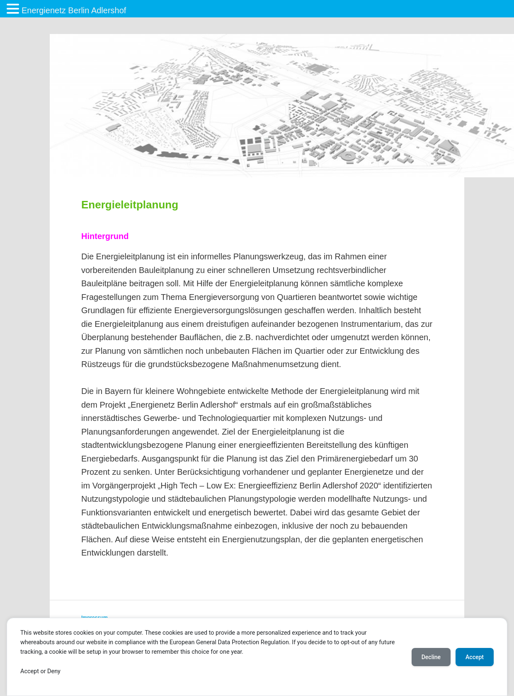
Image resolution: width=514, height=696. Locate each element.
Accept (475, 657)
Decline (431, 657)
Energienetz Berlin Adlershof (74, 10)
